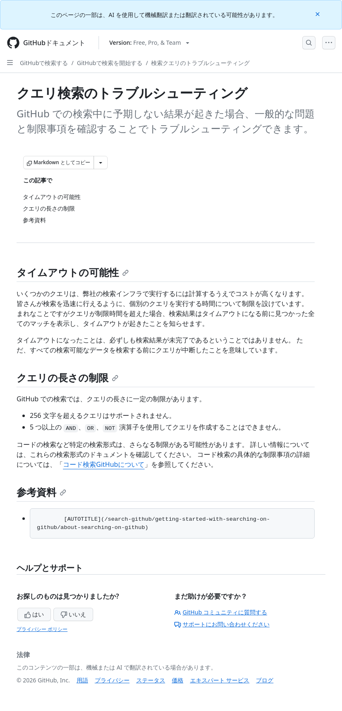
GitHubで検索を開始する (110, 63)
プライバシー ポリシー (42, 629)
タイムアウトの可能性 (73, 272)
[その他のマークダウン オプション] (101, 162)
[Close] (318, 13)
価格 (177, 680)
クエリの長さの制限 (67, 377)
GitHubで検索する (44, 63)
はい (34, 614)
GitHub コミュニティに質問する (220, 612)
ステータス (150, 680)
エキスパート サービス (220, 680)
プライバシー (112, 680)
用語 (82, 680)
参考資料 (41, 492)
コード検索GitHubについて (104, 464)
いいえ (73, 614)
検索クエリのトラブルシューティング (200, 63)
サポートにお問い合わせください (222, 624)
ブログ (264, 680)
